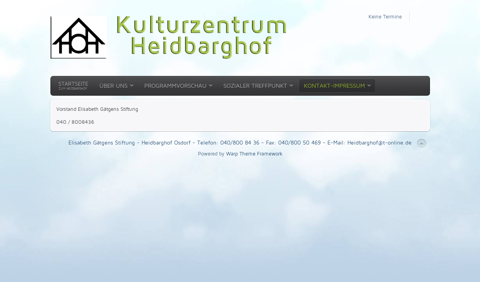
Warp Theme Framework (254, 153)
